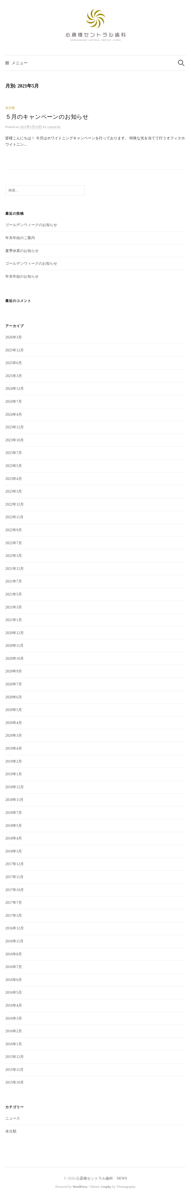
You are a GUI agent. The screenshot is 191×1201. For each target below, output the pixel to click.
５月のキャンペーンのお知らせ (47, 117)
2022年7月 (13, 543)
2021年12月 (14, 569)
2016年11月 (14, 941)
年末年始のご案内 (20, 238)
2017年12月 (14, 864)
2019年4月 (13, 748)
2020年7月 (13, 684)
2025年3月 (13, 376)
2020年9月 (13, 671)
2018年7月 (13, 813)
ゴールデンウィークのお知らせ (31, 225)
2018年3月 (13, 851)
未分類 (10, 108)
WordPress (79, 1187)
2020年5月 (13, 710)
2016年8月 (13, 954)
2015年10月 (14, 1082)
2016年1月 (13, 1044)
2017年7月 (13, 903)
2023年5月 (13, 466)
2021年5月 (13, 594)
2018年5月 (13, 826)
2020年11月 (14, 646)
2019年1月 (13, 774)
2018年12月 (14, 787)
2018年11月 (14, 800)
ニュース (12, 1118)
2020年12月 (14, 633)
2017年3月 (13, 916)
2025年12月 (14, 350)
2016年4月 (13, 1005)
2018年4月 (13, 838)
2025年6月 (13, 363)
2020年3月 (13, 735)
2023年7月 (13, 453)
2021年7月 (13, 581)
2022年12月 (14, 504)
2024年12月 (14, 389)
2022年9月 (13, 530)
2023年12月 (14, 427)
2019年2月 (13, 761)
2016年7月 (13, 967)
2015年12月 (14, 1057)
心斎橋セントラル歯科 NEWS (101, 1178)
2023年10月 (14, 440)
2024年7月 (13, 402)
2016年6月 (13, 980)
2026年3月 (13, 337)
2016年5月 (13, 992)
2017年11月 (14, 877)
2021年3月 (13, 607)
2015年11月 (14, 1070)
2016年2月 (13, 1031)
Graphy (106, 1187)
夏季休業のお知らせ (22, 251)
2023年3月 (13, 491)
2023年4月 (13, 479)
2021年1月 (13, 620)
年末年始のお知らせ (22, 276)
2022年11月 (14, 517)
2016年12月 (14, 928)
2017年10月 (14, 890)
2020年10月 (14, 659)
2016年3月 (13, 1018)
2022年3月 (13, 556)
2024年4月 (13, 414)
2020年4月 (13, 723)
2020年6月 (13, 697)
